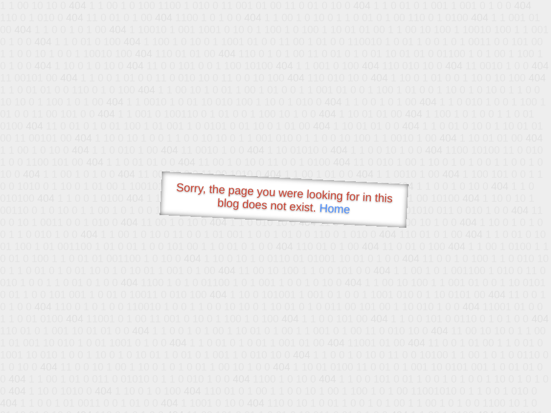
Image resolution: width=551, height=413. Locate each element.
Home (334, 208)
